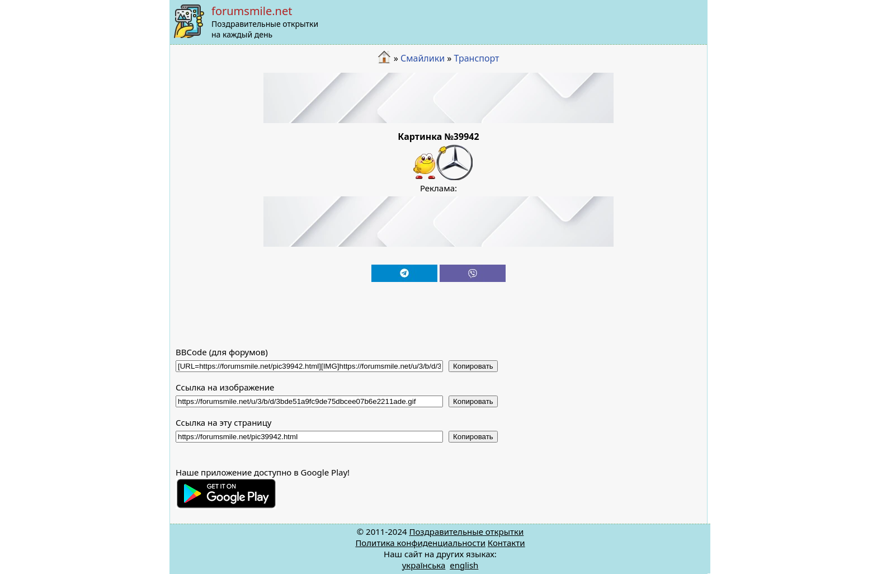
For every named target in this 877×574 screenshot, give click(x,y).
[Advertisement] (438, 98)
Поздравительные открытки (466, 531)
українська (424, 565)
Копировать (473, 366)
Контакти (506, 542)
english (464, 565)
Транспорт (476, 58)
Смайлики (422, 58)
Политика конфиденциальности (420, 542)
